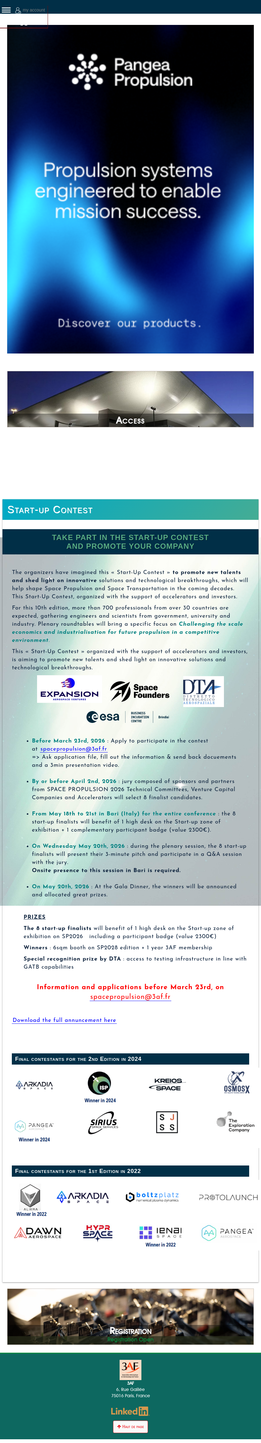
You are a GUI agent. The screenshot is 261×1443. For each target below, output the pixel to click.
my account (30, 10)
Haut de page (130, 1426)
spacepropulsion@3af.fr (73, 749)
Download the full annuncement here (64, 1020)
